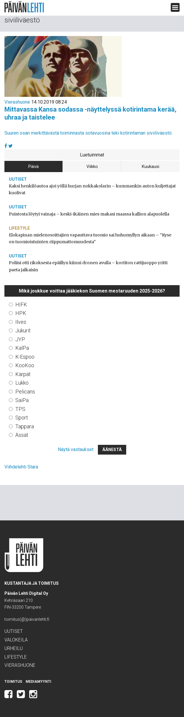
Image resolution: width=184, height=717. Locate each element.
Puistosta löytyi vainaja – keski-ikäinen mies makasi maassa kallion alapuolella (89, 214)
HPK (20, 313)
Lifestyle (19, 228)
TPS (20, 409)
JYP (20, 339)
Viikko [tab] (92, 166)
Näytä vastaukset (75, 449)
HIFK (21, 304)
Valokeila (16, 640)
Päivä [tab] (33, 166)
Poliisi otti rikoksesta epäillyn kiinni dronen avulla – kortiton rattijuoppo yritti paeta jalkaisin (88, 266)
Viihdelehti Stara (21, 467)
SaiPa (22, 400)
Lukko (22, 383)
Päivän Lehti (24, 7)
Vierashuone (17, 102)
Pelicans (25, 391)
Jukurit (23, 330)
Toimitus (13, 682)
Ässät (21, 435)
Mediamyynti (38, 682)
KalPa (22, 348)
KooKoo (24, 365)
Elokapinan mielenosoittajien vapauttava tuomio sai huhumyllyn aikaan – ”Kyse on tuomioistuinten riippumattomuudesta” (90, 238)
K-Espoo (24, 357)
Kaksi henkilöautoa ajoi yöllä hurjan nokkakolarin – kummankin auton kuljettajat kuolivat (92, 189)
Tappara (24, 426)
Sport (21, 417)
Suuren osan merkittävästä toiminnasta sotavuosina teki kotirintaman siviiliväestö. (88, 133)
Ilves (20, 322)
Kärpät (23, 374)
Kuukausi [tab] (150, 166)
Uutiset (18, 179)
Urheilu (13, 648)
